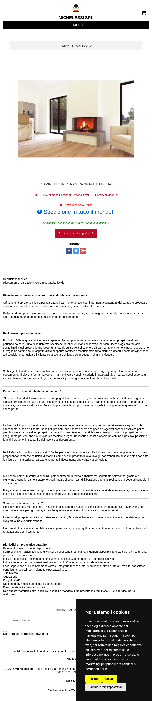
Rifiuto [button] (109, 678)
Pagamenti (59, 651)
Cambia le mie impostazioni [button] (106, 687)
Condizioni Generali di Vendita (29, 651)
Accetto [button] (93, 678)
